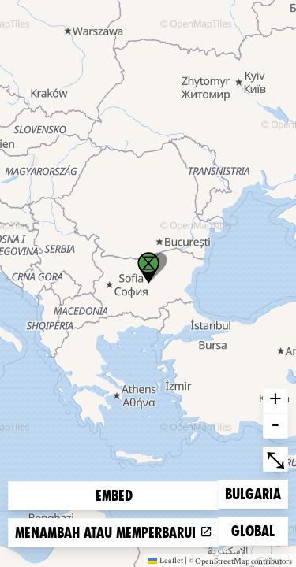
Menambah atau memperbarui (113, 532)
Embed (114, 495)
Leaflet (165, 559)
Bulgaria (252, 492)
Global (256, 529)
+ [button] (275, 400)
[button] (148, 268)
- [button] (275, 426)
